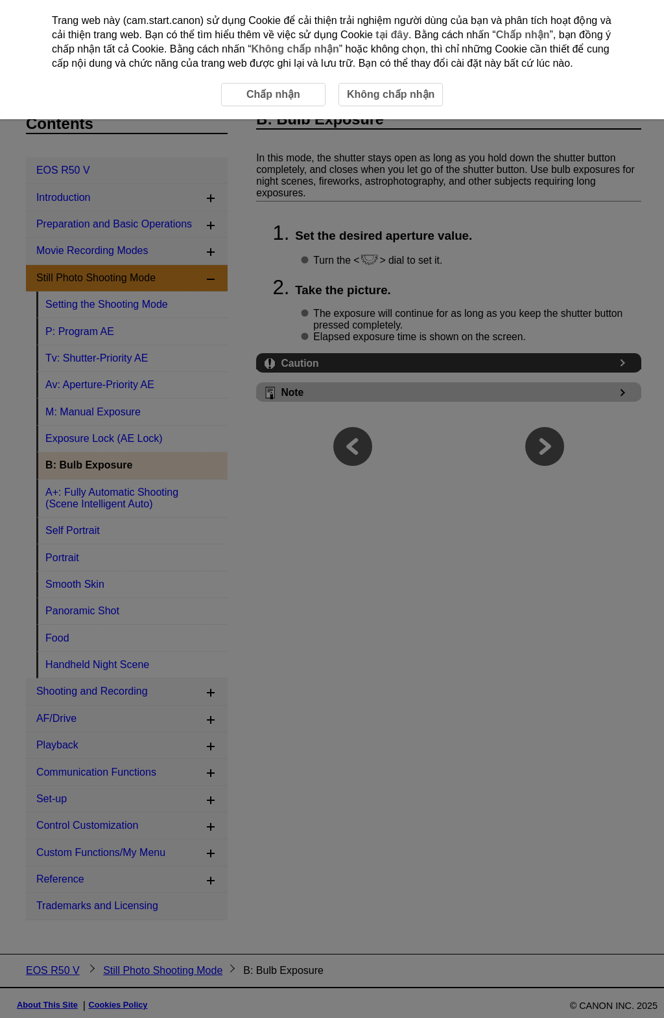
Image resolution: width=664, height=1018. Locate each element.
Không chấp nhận (294, 48)
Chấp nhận (523, 34)
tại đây (392, 34)
